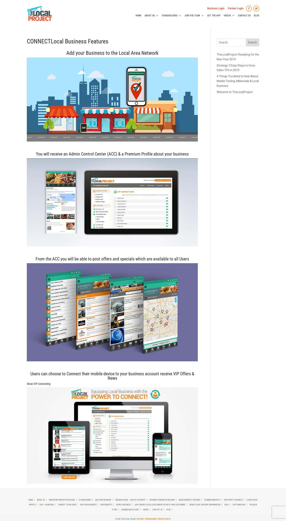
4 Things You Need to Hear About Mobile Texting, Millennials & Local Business (238, 81)
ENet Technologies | (149, 519)
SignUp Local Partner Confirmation (205, 505)
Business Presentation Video (162, 500)
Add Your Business (103, 500)
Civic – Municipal (47, 505)
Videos (227, 15)
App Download (239, 505)
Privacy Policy (164, 519)
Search (252, 42)
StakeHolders (169, 15)
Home (138, 15)
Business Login (215, 8)
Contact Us (244, 15)
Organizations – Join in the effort (130, 500)
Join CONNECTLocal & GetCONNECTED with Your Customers (160, 505)
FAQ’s (226, 505)
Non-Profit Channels (233, 500)
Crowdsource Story (130, 510)
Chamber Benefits (212, 500)
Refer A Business (123, 505)
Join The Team (192, 15)
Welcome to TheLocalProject (235, 92)
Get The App (213, 15)
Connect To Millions (67, 505)
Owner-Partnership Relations (62, 500)
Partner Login (235, 8)
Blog (256, 15)
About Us (150, 15)
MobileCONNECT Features (189, 500)
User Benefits (106, 505)
